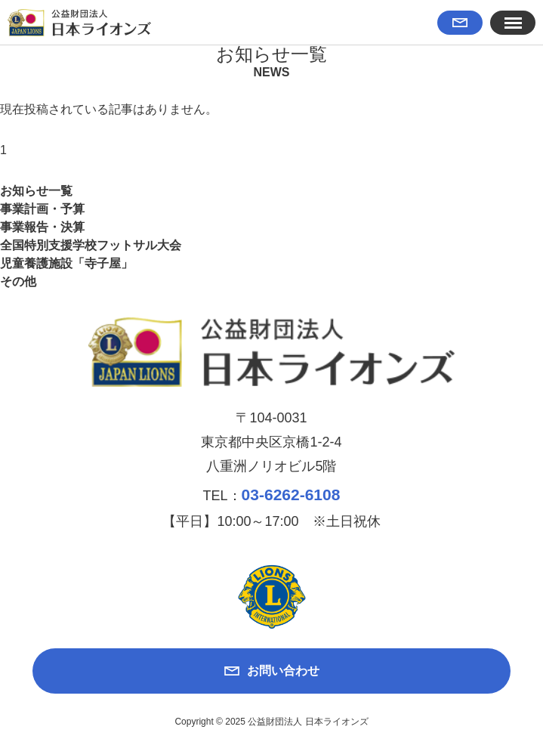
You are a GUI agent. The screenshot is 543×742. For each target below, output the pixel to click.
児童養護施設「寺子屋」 (66, 263)
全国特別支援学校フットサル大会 (90, 245)
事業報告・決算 (42, 227)
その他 (18, 281)
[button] (512, 23)
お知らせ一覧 (36, 190)
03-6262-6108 (291, 494)
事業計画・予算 (42, 209)
